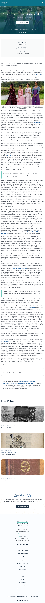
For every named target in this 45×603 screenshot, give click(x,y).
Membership (22, 569)
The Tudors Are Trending (9, 454)
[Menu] (42, 2)
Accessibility (22, 585)
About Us (22, 566)
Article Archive (14, 29)
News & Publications (22, 563)
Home (9, 29)
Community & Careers (22, 560)
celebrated (36, 122)
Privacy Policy (22, 582)
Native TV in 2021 (7, 428)
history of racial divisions (19, 268)
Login (22, 573)
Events (22, 557)
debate (9, 155)
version (38, 74)
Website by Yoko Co (22, 600)
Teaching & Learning (22, 553)
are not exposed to (7, 341)
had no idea (31, 307)
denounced (26, 125)
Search (22, 576)
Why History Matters (22, 550)
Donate (22, 579)
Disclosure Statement (22, 589)
